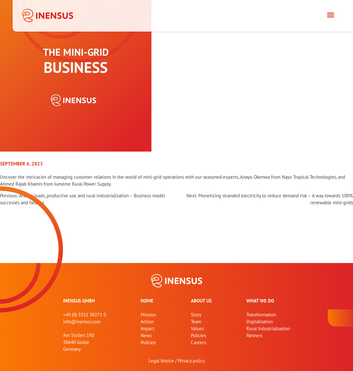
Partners (254, 335)
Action (147, 322)
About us (201, 301)
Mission (148, 315)
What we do (260, 301)
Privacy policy (191, 361)
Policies (198, 335)
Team (196, 322)
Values (197, 329)
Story (196, 315)
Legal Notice (161, 361)
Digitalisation (259, 322)
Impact (147, 329)
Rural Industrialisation (268, 329)
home (147, 301)
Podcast (148, 342)
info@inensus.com (82, 322)
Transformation (261, 315)
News (146, 335)
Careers (198, 342)
